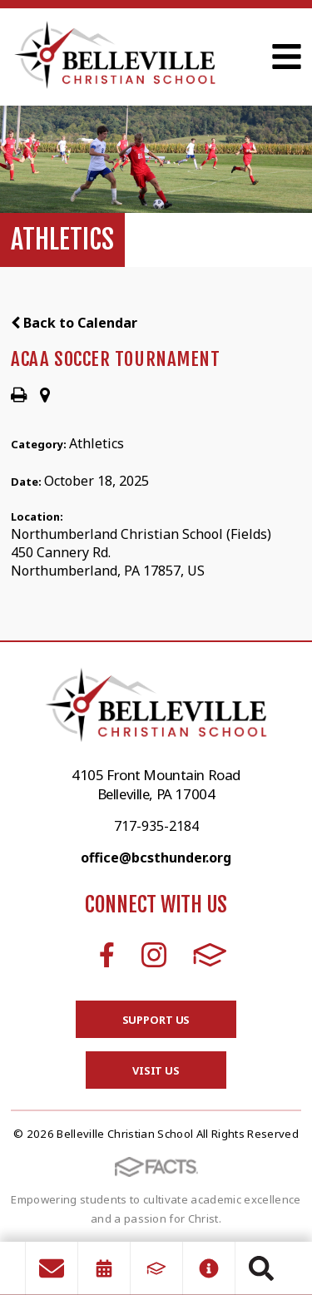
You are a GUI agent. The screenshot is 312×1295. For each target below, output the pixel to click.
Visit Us (156, 1070)
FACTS (210, 954)
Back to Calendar (74, 323)
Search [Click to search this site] (261, 1268)
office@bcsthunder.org (156, 857)
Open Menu (286, 56)
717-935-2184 (156, 826)
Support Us (156, 1019)
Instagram (153, 954)
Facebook (107, 954)
